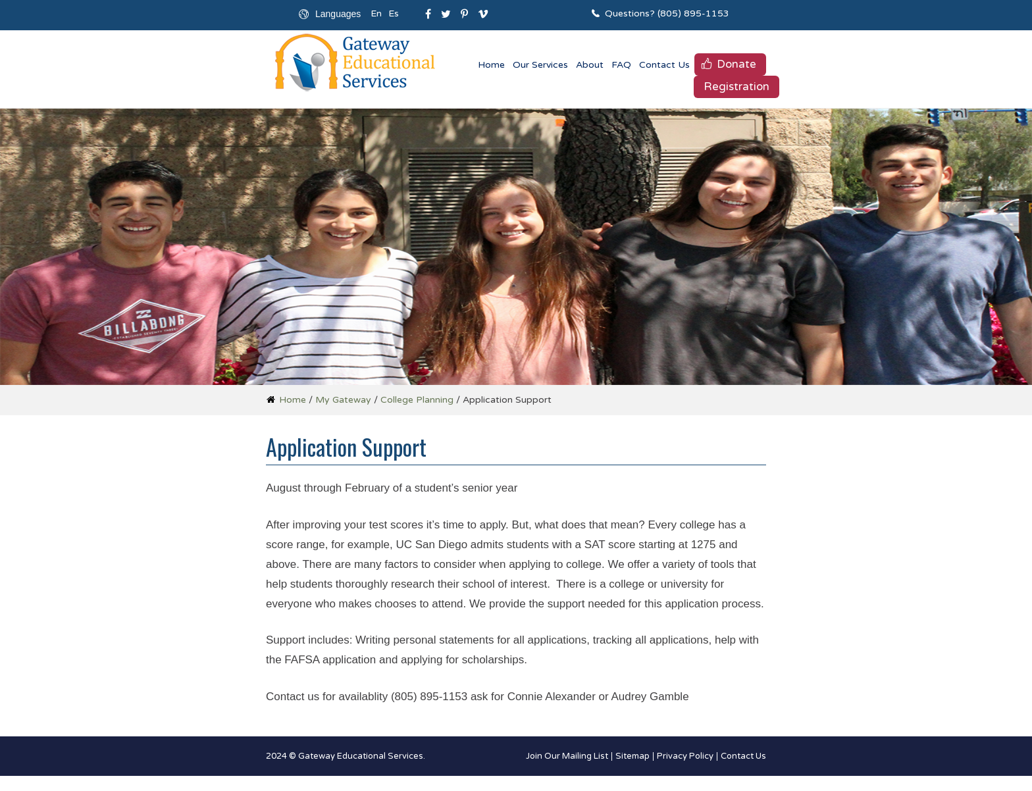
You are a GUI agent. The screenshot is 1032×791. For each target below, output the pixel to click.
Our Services (540, 64)
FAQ (621, 64)
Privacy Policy (685, 756)
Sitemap (632, 756)
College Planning (416, 399)
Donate (736, 64)
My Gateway (343, 399)
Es (393, 13)
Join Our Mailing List (567, 756)
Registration (736, 86)
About (590, 64)
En (376, 13)
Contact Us (664, 64)
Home (491, 64)
